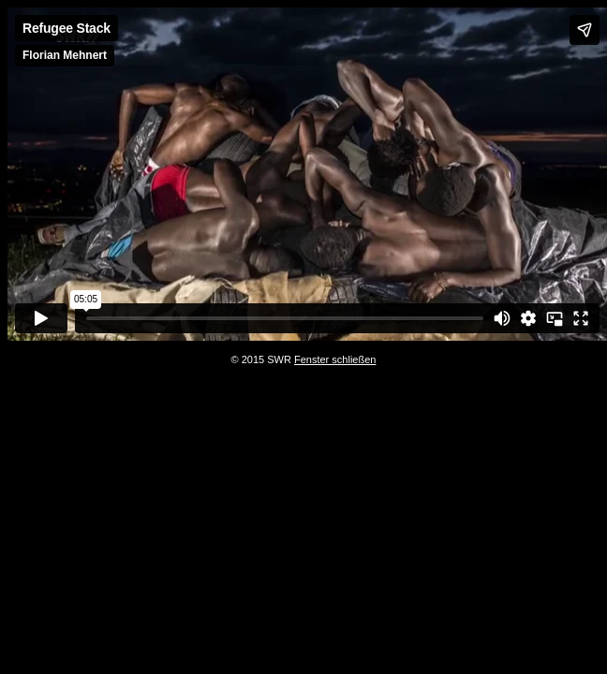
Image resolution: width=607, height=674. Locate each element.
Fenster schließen (335, 359)
